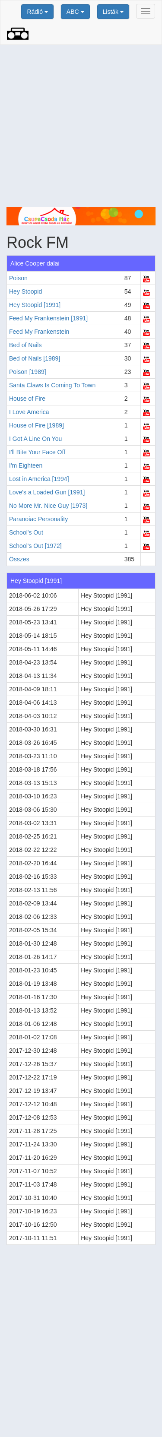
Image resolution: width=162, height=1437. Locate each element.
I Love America (29, 411)
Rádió (37, 11)
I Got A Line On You (35, 438)
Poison (18, 278)
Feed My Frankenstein (39, 331)
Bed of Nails (25, 345)
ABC (75, 11)
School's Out (26, 532)
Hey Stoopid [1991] (34, 304)
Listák (113, 11)
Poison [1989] (27, 371)
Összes (19, 559)
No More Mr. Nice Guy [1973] (48, 505)
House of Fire (27, 398)
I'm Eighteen (25, 465)
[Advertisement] (81, 126)
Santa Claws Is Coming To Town (52, 385)
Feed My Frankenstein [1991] (48, 318)
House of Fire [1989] (36, 425)
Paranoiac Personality (38, 519)
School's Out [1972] (35, 545)
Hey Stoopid (25, 291)
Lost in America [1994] (39, 478)
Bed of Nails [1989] (34, 358)
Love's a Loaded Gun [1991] (47, 492)
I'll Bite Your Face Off (37, 452)
